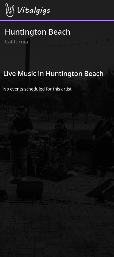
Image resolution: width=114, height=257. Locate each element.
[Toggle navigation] (105, 6)
